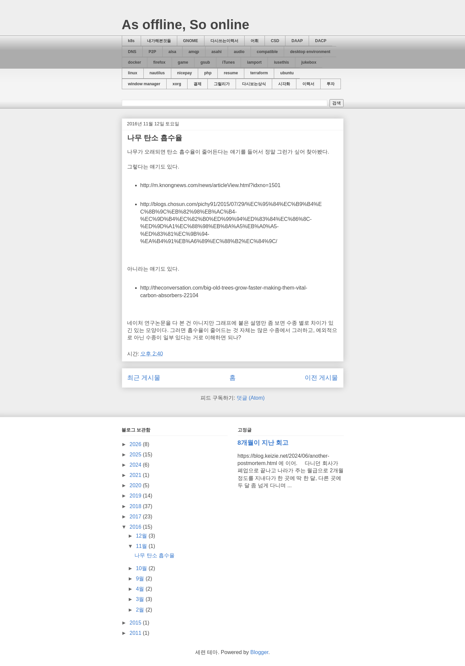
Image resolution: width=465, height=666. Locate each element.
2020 (136, 485)
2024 (136, 465)
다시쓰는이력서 (224, 40)
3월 (140, 599)
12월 (142, 536)
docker (134, 62)
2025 (136, 454)
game (183, 62)
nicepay (184, 73)
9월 (140, 578)
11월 (142, 546)
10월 (142, 568)
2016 (136, 527)
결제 (197, 84)
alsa (172, 51)
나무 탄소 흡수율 (154, 138)
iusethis (281, 62)
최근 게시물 (143, 377)
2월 (140, 610)
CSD (275, 40)
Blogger (259, 652)
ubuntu (287, 73)
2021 (136, 475)
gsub (205, 62)
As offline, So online (185, 24)
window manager (144, 84)
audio (239, 51)
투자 (331, 84)
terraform (259, 73)
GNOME (190, 40)
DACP (320, 40)
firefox (159, 62)
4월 (140, 589)
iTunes (228, 62)
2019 (136, 496)
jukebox (308, 62)
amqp (194, 51)
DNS (132, 51)
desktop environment (310, 51)
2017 (136, 516)
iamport (254, 62)
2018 (136, 506)
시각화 (284, 84)
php (207, 73)
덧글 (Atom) (251, 398)
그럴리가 (222, 84)
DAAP (297, 40)
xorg (177, 84)
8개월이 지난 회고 (263, 442)
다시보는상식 (254, 84)
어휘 (255, 40)
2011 (136, 633)
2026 (136, 444)
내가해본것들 (159, 40)
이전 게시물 (321, 377)
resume (231, 73)
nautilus (157, 73)
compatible (267, 51)
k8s (131, 40)
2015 (136, 623)
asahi (216, 51)
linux (132, 73)
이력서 (308, 84)
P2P (152, 51)
